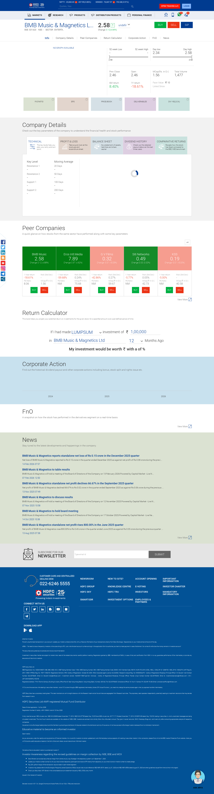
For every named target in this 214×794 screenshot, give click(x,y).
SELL (44, 290)
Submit (160, 554)
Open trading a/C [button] (169, 6)
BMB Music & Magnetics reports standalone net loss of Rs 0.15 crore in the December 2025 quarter (80, 455)
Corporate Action (137, 38)
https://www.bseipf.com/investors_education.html (37, 744)
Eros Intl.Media (73, 254)
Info (47, 38)
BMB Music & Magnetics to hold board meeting (50, 511)
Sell (174, 24)
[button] (124, 25)
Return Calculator (113, 38)
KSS (174, 254)
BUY (34, 290)
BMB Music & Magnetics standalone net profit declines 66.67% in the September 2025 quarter (77, 483)
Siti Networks (140, 254)
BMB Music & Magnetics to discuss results (47, 497)
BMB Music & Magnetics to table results (46, 469)
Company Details (65, 38)
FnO (154, 38)
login (186, 6)
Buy (160, 24)
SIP (187, 24)
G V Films (107, 254)
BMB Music (39, 254)
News (166, 38)
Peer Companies (88, 38)
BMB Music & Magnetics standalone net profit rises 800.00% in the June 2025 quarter (72, 524)
